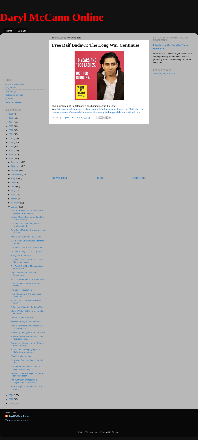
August (14, 178)
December (16, 162)
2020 (11, 138)
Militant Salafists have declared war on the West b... (27, 327)
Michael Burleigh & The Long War (26, 251)
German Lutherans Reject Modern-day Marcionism (27, 374)
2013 (11, 399)
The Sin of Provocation (21, 290)
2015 (11, 158)
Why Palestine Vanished (22, 356)
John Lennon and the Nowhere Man (27, 279)
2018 (11, 146)
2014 (11, 395)
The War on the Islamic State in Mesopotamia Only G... (25, 368)
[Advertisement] (99, 150)
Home (9, 31)
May (13, 190)
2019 (11, 142)
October (15, 170)
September (16, 174)
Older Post (139, 177)
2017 (11, 150)
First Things (10, 91)
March (14, 199)
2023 (11, 126)
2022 (11, 130)
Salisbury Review (13, 102)
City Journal (10, 88)
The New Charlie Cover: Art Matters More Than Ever (27, 260)
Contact (22, 31)
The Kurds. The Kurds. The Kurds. (26, 247)
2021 (11, 134)
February (15, 203)
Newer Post (59, 177)
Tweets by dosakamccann (165, 73)
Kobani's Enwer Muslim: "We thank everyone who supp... (27, 211)
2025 (11, 118)
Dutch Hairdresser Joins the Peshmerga (24, 273)
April (13, 195)
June (13, 186)
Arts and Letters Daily (15, 84)
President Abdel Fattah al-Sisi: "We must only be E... (27, 337)
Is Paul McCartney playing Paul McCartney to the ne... (25, 350)
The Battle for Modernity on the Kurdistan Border (25, 224)
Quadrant (9, 98)
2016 (11, 154)
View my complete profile (17, 420)
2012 (11, 403)
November (16, 166)
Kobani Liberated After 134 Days (26, 237)
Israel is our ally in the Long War (25, 322)
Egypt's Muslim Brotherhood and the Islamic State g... (27, 218)
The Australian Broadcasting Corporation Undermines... (24, 381)
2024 (11, 122)
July (13, 182)
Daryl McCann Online (51, 17)
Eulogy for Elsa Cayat (21, 255)
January (15, 207)
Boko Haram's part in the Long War (27, 307)
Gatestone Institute (14, 95)
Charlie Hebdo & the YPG (22, 318)
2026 (11, 114)
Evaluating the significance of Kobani (28, 332)
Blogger (115, 432)
